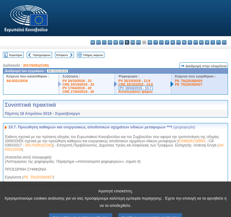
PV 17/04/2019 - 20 (77, 88)
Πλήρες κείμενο (93, 55)
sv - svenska (224, 42)
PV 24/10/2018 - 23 (77, 81)
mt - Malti (178, 42)
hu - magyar (173, 42)
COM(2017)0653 (191, 141)
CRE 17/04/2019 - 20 (78, 91)
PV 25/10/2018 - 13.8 (134, 81)
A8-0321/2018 (17, 81)
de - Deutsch (115, 42)
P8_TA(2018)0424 (188, 81)
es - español (98, 42)
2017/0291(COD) (36, 65)
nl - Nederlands (184, 42)
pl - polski (190, 42)
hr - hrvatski (150, 42)
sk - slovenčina (207, 42)
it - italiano (155, 42)
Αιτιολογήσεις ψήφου (136, 91)
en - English (133, 42)
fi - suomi (218, 42)
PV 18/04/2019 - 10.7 (136, 88)
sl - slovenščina (213, 42)
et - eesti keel (121, 42)
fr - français (138, 42)
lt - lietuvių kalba (167, 42)
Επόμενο (62, 55)
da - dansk (110, 42)
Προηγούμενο (41, 55)
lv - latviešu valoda (161, 42)
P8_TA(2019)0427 (188, 84)
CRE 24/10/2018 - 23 (78, 84)
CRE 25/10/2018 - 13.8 (136, 84)
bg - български (93, 42)
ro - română (201, 42)
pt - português (195, 42)
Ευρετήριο (15, 55)
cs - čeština (104, 42)
